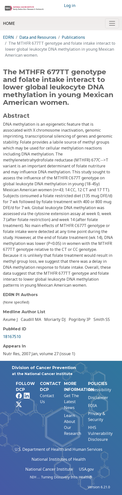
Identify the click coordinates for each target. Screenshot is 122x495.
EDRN (8, 37)
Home (9, 23)
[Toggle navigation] (112, 23)
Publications (73, 37)
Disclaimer (98, 397)
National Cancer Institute (49, 469)
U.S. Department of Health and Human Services (58, 449)
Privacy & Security (96, 416)
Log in (69, 5)
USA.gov (86, 469)
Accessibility (99, 389)
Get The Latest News (71, 401)
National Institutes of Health (58, 459)
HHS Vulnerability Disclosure (100, 433)
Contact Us (47, 398)
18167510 (12, 336)
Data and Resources (37, 37)
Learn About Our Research (72, 424)
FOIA (92, 405)
